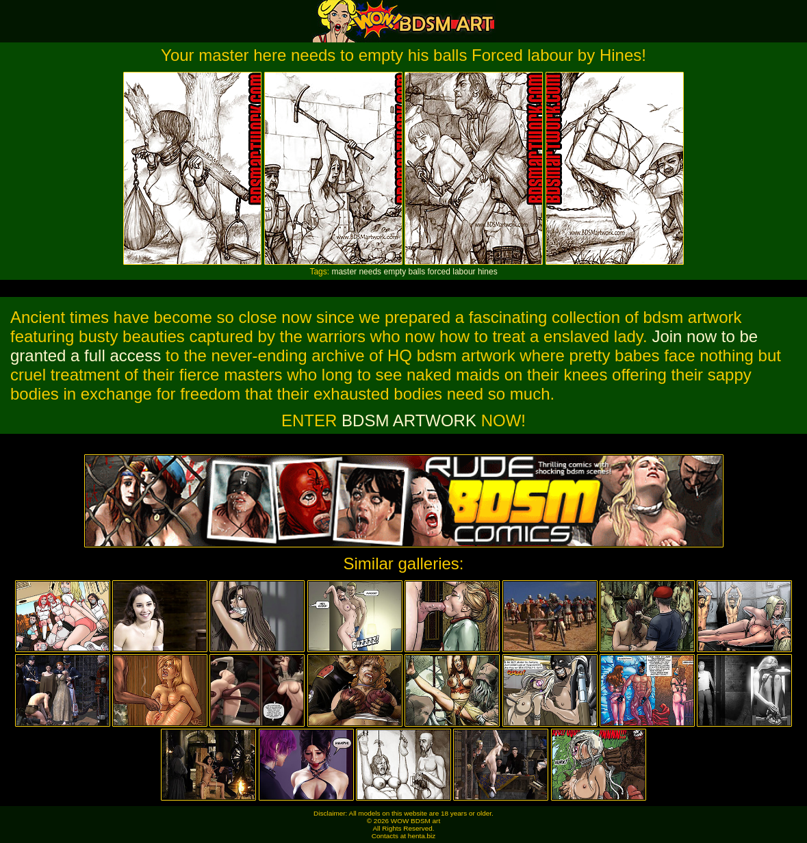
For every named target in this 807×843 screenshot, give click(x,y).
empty (394, 271)
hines (488, 271)
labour (463, 271)
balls (417, 271)
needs (370, 271)
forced (439, 271)
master (344, 271)
